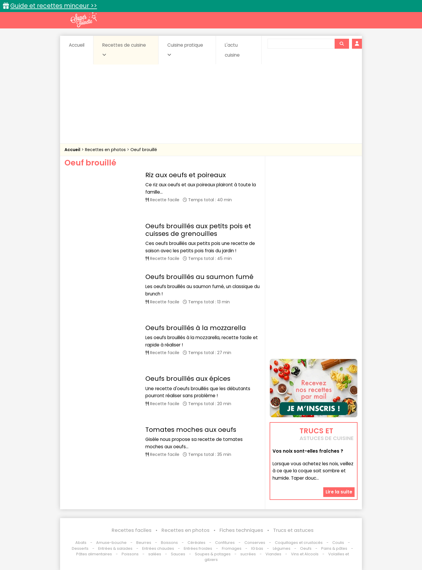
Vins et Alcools (305, 554)
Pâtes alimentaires (94, 554)
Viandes (273, 554)
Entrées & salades (115, 548)
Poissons (130, 554)
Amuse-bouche (111, 542)
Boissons (169, 542)
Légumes (281, 548)
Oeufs (306, 548)
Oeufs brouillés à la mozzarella (195, 299)
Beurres (143, 542)
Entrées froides (198, 548)
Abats (80, 542)
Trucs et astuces (293, 530)
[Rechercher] (341, 44)
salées (154, 554)
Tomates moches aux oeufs (190, 376)
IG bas (257, 548)
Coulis (338, 542)
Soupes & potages (213, 554)
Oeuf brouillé (143, 150)
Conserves (254, 542)
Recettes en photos (106, 150)
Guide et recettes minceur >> (53, 5)
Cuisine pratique (185, 49)
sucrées (248, 554)
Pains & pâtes (334, 548)
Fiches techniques (241, 530)
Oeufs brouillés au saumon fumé (199, 260)
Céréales (196, 542)
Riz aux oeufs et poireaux (185, 175)
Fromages (231, 548)
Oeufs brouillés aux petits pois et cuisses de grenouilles (198, 217)
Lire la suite (339, 492)
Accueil (76, 45)
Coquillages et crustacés (299, 542)
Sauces (178, 554)
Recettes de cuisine (124, 49)
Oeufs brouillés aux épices (187, 338)
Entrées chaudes (158, 548)
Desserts (80, 548)
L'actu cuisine (232, 50)
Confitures (225, 542)
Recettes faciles (132, 530)
